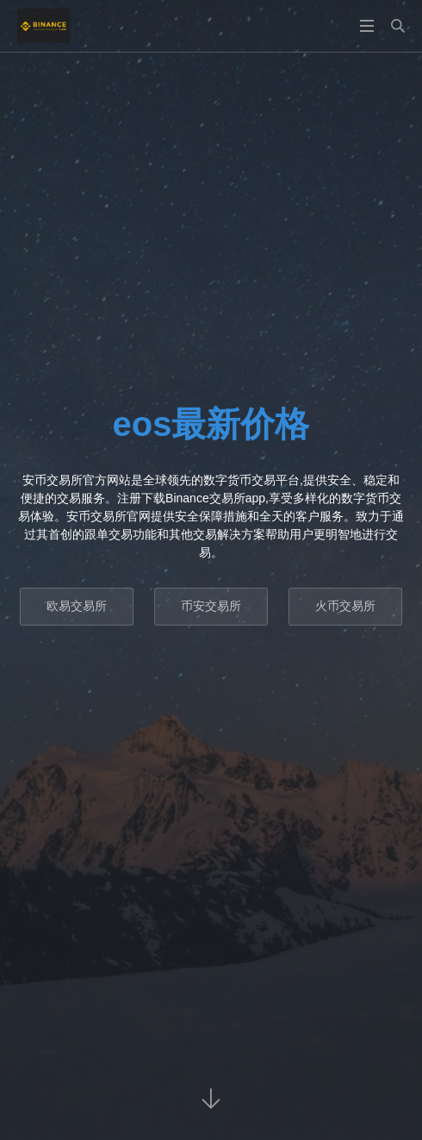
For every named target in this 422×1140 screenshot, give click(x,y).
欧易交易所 (77, 606)
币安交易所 (211, 606)
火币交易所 (345, 606)
